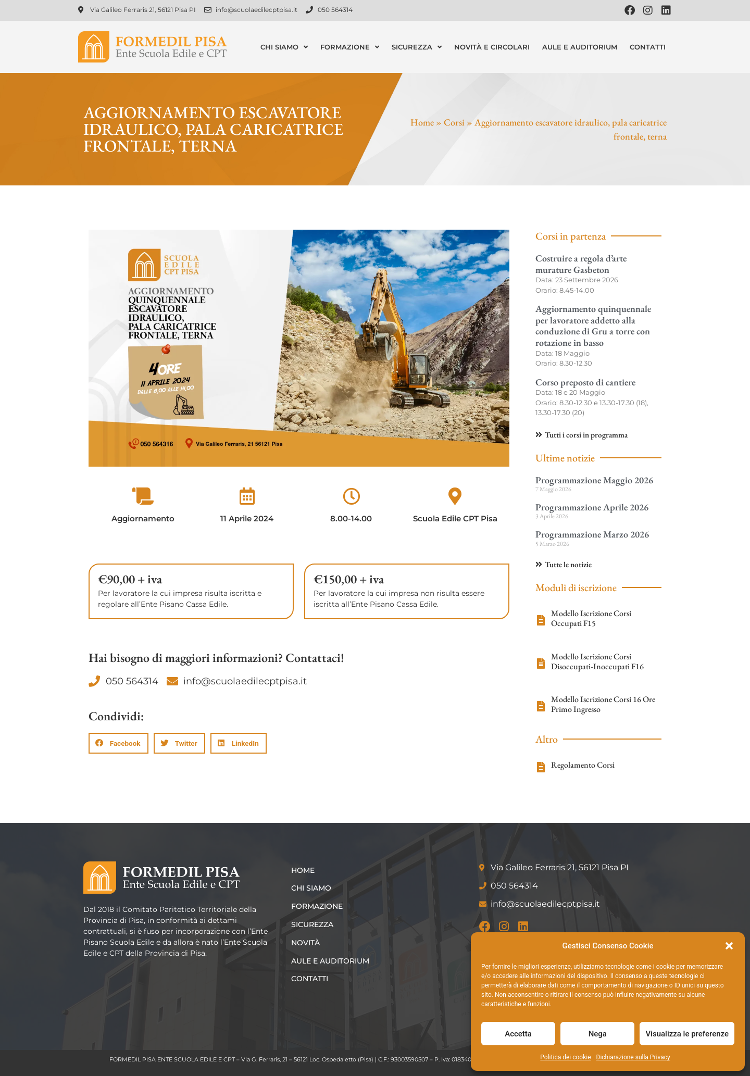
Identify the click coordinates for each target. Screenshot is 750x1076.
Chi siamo (284, 47)
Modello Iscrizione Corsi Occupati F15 (591, 618)
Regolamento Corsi (583, 764)
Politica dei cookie (565, 1057)
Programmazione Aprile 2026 (591, 507)
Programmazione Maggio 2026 (594, 480)
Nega (598, 1034)
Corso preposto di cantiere (585, 382)
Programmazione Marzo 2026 (592, 534)
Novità (306, 942)
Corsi (454, 122)
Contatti (648, 47)
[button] (729, 946)
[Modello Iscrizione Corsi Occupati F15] (540, 620)
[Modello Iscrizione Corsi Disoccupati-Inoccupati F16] (540, 663)
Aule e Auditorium (579, 47)
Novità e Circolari (492, 47)
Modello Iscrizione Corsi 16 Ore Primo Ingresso (603, 704)
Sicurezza (417, 47)
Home (422, 122)
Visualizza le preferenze (687, 1034)
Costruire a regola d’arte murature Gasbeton (581, 264)
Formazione (349, 47)
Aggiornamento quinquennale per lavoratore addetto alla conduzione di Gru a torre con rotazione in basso (593, 325)
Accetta (518, 1034)
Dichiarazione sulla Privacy (633, 1057)
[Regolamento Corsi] (540, 767)
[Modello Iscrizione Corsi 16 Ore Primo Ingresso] (540, 706)
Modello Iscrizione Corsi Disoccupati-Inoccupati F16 (597, 661)
